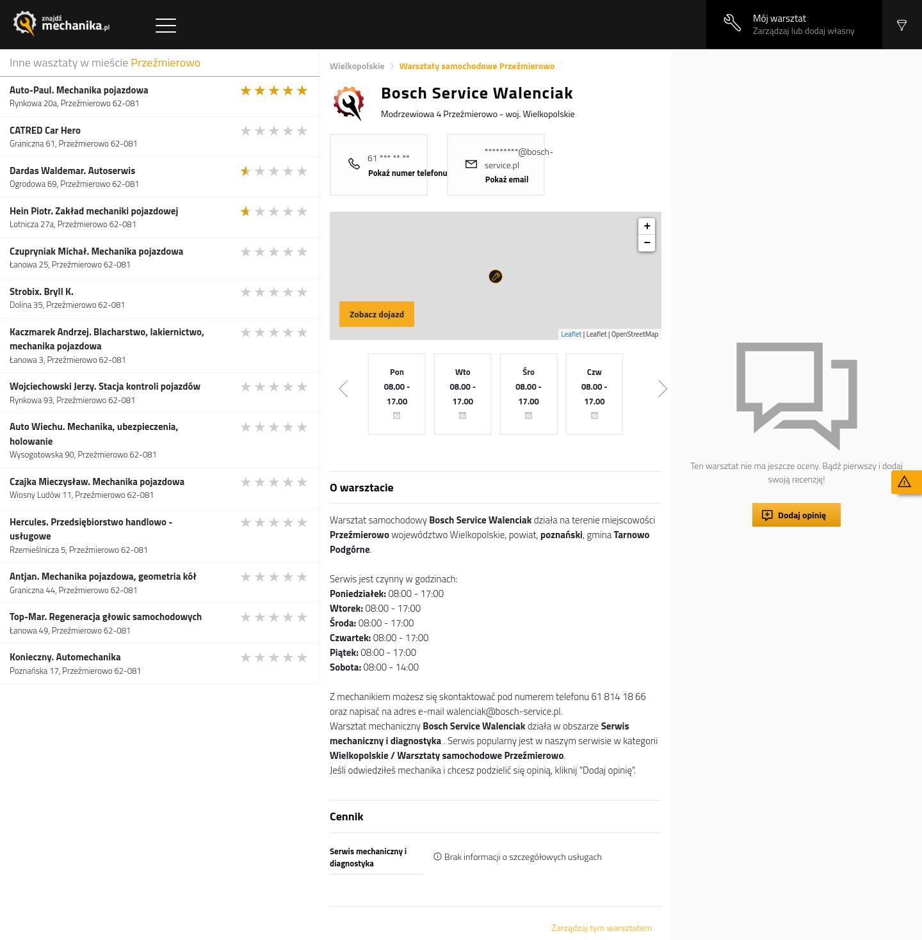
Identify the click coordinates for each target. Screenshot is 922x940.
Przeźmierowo (165, 62)
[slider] (274, 90)
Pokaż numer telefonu (408, 172)
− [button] (647, 243)
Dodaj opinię (802, 515)
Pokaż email (507, 179)
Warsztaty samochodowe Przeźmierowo (477, 65)
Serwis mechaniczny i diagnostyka (368, 857)
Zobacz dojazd (377, 314)
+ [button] (647, 226)
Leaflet (572, 334)
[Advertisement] (796, 138)
